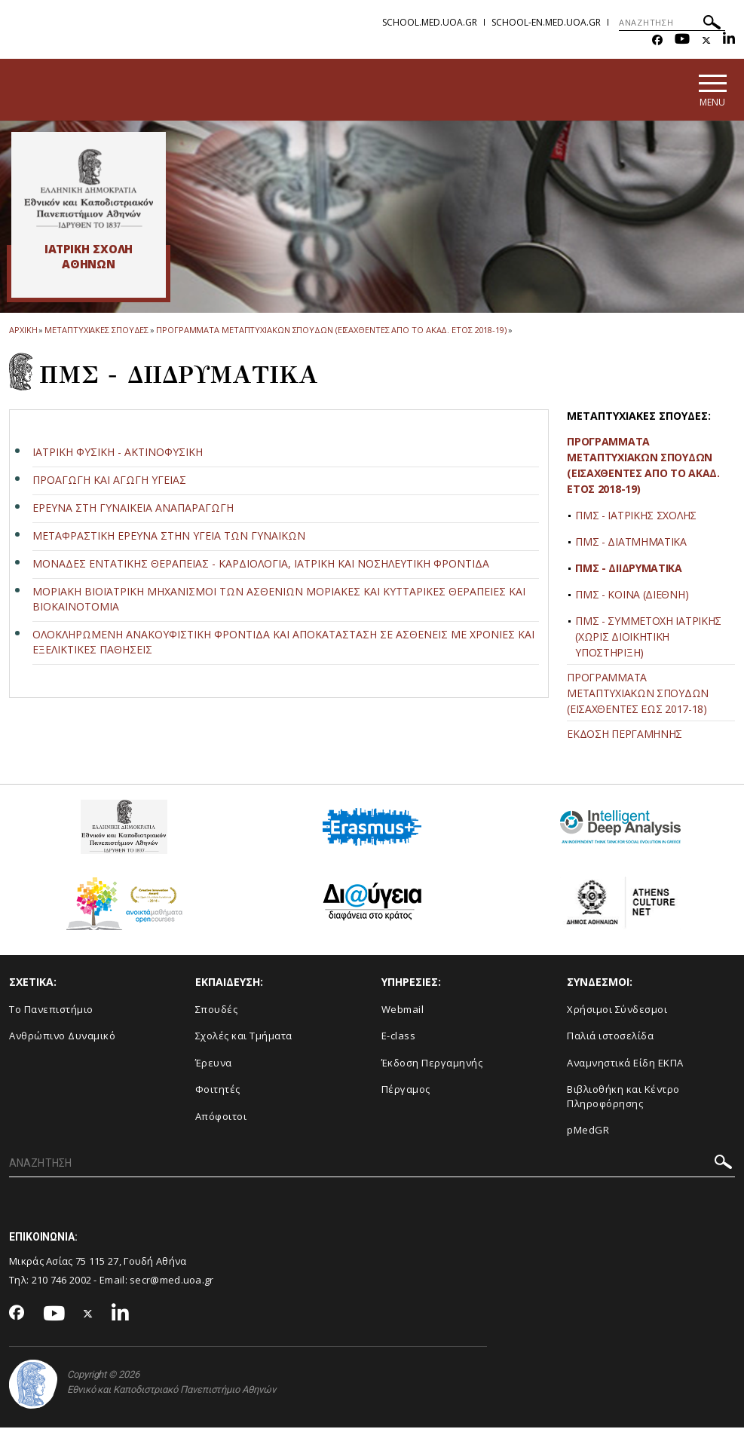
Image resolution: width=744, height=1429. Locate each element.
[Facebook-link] (657, 40)
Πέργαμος (405, 1090)
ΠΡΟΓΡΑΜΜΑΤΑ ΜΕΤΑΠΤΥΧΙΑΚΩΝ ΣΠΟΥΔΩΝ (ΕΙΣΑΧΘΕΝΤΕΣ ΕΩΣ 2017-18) (638, 695)
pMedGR (588, 1131)
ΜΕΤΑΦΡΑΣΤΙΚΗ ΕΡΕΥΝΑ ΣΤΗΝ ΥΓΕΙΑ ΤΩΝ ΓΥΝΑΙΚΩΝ (168, 536)
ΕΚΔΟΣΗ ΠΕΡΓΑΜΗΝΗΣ (624, 735)
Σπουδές (216, 1010)
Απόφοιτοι (221, 1117)
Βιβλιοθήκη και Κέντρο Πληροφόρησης (623, 1098)
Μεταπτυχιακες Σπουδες (96, 331)
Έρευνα (213, 1063)
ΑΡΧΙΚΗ (23, 331)
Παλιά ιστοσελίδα (610, 1036)
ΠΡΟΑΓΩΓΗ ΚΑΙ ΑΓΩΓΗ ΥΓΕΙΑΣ (109, 480)
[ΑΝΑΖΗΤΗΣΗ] (672, 22)
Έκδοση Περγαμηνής (432, 1063)
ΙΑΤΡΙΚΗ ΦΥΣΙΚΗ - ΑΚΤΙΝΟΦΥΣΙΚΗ (117, 452)
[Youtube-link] (682, 40)
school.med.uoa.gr (429, 22)
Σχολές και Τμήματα (243, 1036)
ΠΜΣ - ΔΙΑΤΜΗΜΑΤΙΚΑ (631, 543)
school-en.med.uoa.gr (546, 22)
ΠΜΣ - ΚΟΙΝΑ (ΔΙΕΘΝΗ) (631, 596)
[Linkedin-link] (729, 40)
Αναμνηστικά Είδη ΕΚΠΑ (625, 1063)
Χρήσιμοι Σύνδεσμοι (617, 1010)
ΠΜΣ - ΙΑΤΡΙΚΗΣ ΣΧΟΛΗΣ (636, 516)
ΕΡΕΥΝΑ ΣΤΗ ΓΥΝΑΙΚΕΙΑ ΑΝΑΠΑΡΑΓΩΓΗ (133, 508)
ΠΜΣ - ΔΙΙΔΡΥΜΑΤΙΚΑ (628, 569)
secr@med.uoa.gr (172, 1280)
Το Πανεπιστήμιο (51, 1010)
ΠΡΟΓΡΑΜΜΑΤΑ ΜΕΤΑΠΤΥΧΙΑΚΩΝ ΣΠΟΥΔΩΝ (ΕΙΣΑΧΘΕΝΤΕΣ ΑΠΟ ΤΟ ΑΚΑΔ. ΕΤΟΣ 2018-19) (643, 466)
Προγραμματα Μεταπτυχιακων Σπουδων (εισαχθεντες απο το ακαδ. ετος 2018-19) (331, 331)
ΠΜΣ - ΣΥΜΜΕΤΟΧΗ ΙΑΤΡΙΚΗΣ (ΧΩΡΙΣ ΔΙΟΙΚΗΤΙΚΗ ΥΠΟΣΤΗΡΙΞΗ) (648, 638)
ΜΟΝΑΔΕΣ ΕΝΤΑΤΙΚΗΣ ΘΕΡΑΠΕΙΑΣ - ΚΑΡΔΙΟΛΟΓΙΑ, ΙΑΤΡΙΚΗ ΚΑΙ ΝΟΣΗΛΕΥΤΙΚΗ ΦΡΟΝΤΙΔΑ (260, 564)
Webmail (402, 1010)
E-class (398, 1036)
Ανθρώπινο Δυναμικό (62, 1036)
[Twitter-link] (706, 40)
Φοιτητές (217, 1090)
